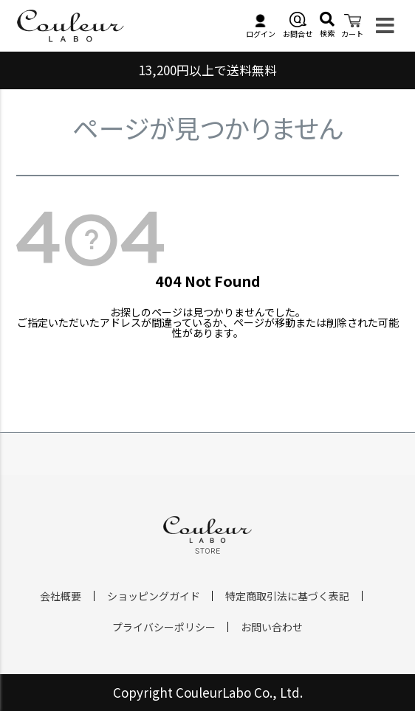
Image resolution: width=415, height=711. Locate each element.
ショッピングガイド (153, 596)
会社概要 (60, 596)
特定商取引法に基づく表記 (287, 596)
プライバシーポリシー (164, 627)
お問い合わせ (272, 627)
